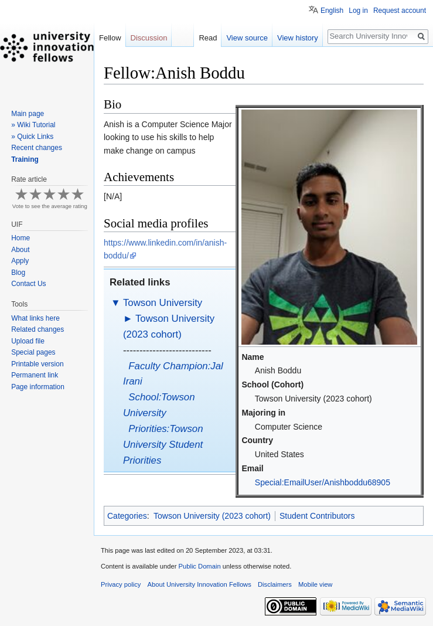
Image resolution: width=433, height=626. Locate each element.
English (332, 10)
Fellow (110, 37)
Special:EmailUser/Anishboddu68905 (322, 482)
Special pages (33, 352)
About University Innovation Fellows (199, 584)
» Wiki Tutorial (33, 125)
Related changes (37, 329)
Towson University (162, 302)
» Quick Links (32, 136)
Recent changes (36, 148)
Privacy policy (121, 584)
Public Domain (199, 566)
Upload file (28, 341)
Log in (358, 10)
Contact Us (28, 284)
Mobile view (315, 584)
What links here (35, 318)
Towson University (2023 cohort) (212, 515)
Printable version (37, 364)
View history (297, 37)
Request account (399, 10)
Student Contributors (316, 515)
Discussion (149, 37)
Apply (20, 261)
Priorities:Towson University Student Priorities (163, 444)
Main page (27, 114)
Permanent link (34, 375)
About (20, 250)
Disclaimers (275, 584)
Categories (127, 515)
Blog (18, 272)
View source (247, 37)
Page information (37, 387)
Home (20, 238)
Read (208, 37)
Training (25, 159)
